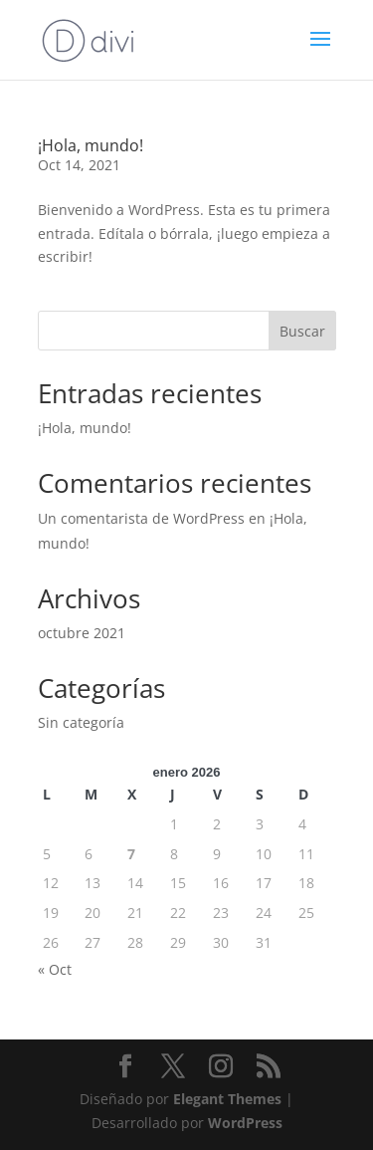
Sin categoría (81, 722)
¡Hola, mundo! (90, 145)
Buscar (302, 331)
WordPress (245, 1122)
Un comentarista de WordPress (141, 518)
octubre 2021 (81, 632)
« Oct (55, 969)
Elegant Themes (227, 1098)
